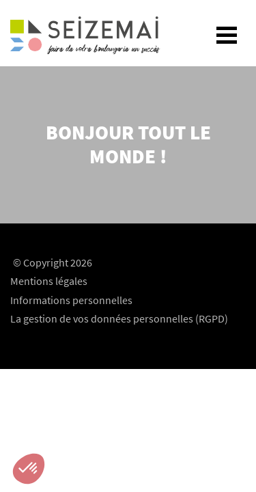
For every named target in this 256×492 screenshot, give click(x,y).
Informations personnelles (71, 300)
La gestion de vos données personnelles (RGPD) (119, 318)
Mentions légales (48, 281)
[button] (28, 468)
